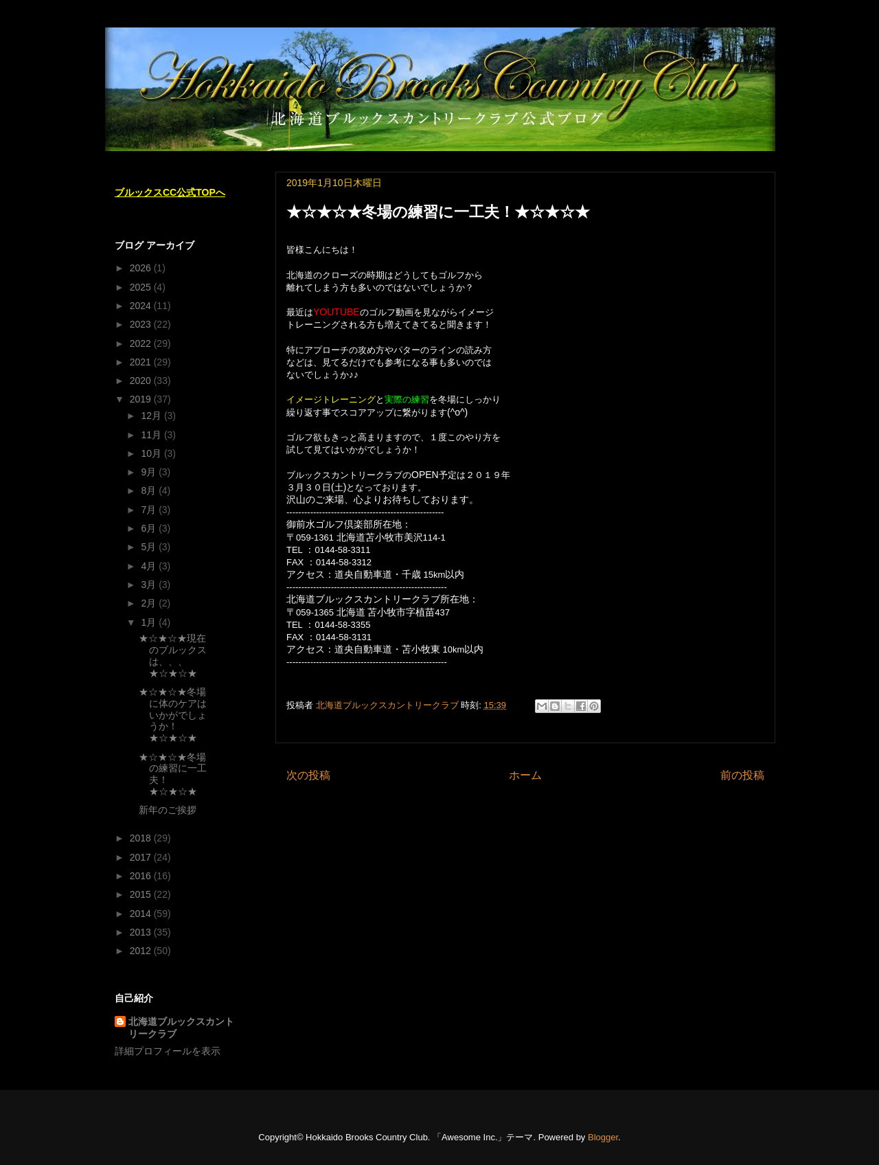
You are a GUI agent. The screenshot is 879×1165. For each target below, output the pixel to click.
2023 (142, 324)
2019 (142, 399)
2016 (142, 875)
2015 (142, 894)
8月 (150, 490)
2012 (142, 950)
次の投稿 (308, 775)
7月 (150, 509)
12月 (152, 415)
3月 (150, 584)
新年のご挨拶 (167, 809)
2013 (142, 932)
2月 (150, 603)
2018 (142, 838)
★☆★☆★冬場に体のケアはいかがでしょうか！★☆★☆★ (173, 714)
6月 (150, 528)
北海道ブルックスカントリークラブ (181, 1027)
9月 (150, 471)
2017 (142, 857)
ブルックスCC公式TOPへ (170, 192)
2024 (142, 305)
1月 (150, 622)
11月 (152, 434)
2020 (142, 380)
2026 (142, 267)
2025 (142, 287)
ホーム (525, 775)
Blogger (603, 1137)
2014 (142, 913)
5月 (150, 546)
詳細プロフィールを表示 (167, 1050)
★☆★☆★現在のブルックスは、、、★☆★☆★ (173, 655)
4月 (150, 566)
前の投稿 (742, 775)
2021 (142, 362)
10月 (152, 453)
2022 (142, 343)
